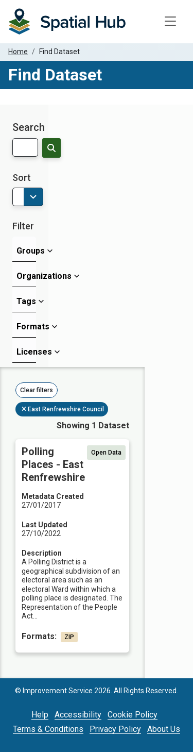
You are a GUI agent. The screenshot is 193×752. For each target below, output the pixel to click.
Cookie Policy (132, 715)
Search (28, 127)
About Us (163, 729)
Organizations (26, 276)
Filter (23, 226)
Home (18, 51)
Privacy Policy (115, 729)
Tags (26, 301)
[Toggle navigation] (170, 21)
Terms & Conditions (48, 729)
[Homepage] (67, 21)
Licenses (26, 352)
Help (39, 715)
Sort (21, 177)
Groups (26, 251)
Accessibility (78, 715)
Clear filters (36, 390)
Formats (26, 326)
